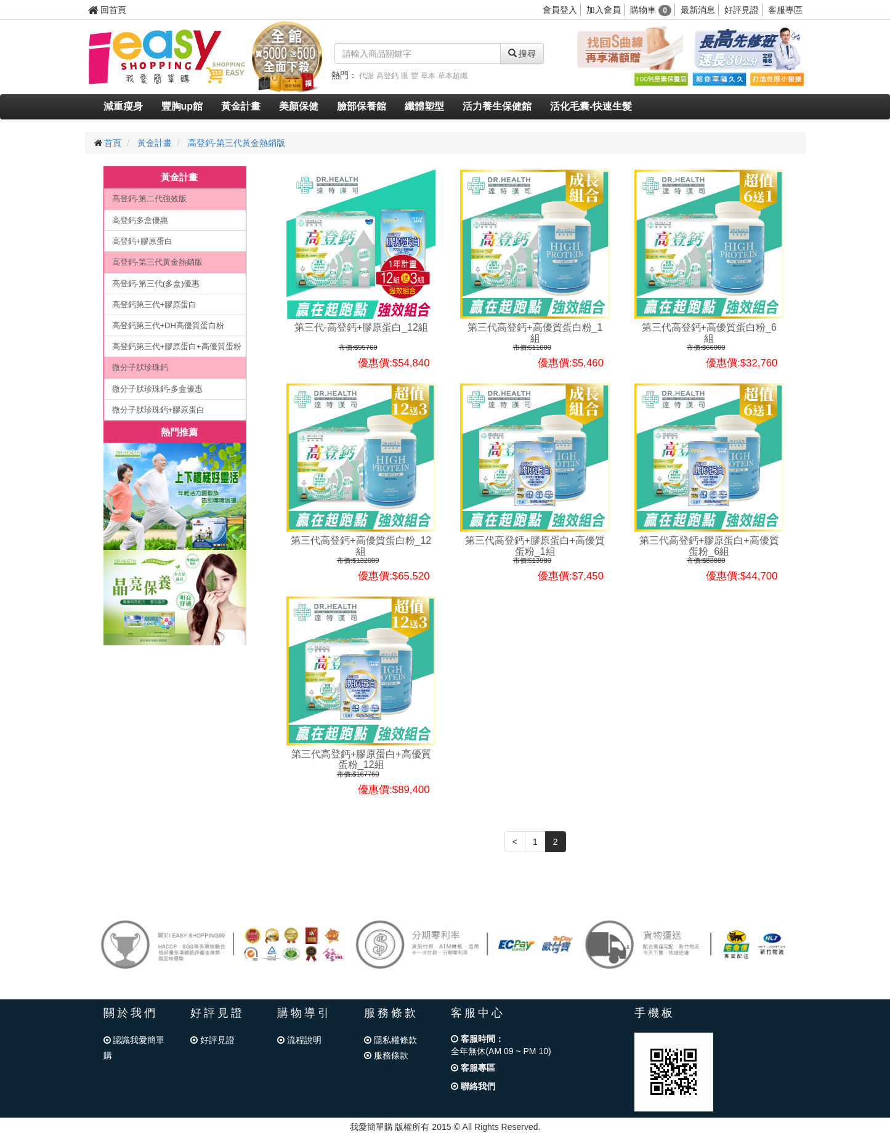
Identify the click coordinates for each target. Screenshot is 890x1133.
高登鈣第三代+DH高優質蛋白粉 (168, 325)
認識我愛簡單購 (134, 1047)
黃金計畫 (241, 106)
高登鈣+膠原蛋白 (142, 241)
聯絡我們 (473, 1086)
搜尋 (522, 53)
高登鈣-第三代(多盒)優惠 (156, 283)
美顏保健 (298, 106)
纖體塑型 (424, 106)
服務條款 (386, 1055)
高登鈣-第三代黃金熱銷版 (237, 143)
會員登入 (560, 10)
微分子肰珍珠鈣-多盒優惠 (157, 388)
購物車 (650, 10)
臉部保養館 (361, 106)
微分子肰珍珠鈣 (140, 367)
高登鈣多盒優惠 (140, 220)
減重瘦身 (123, 106)
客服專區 (785, 10)
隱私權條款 (390, 1040)
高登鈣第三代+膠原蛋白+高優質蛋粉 (176, 346)
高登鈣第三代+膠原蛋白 (154, 304)
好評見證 (741, 10)
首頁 (112, 143)
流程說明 (299, 1040)
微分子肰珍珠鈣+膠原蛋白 (158, 409)
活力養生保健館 (497, 106)
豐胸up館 (182, 106)
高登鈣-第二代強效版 (149, 198)
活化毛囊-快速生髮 (591, 106)
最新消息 (698, 10)
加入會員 (603, 10)
